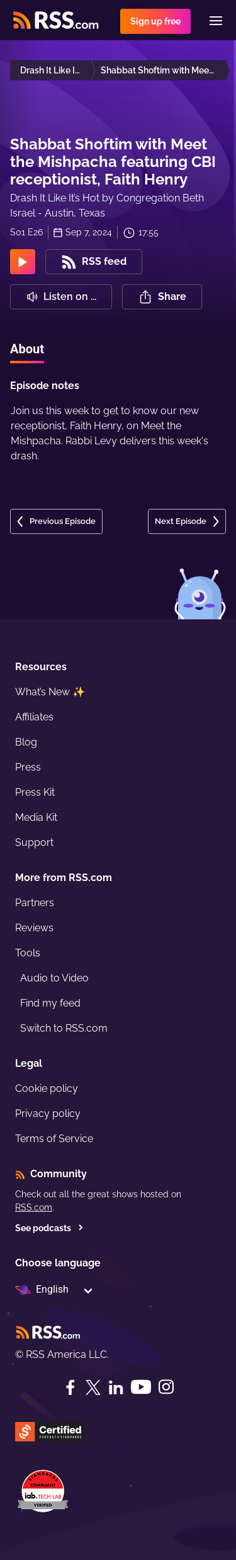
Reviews (34, 928)
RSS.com (33, 1207)
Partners (34, 903)
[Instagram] (166, 1387)
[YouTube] (141, 1387)
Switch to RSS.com (64, 1028)
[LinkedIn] (115, 1387)
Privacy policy (48, 1113)
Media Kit (36, 817)
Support (34, 842)
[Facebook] (70, 1387)
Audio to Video (54, 978)
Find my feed (50, 1003)
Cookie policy (46, 1088)
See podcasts (49, 1228)
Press (28, 767)
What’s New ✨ (50, 692)
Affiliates (34, 717)
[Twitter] (93, 1387)
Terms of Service (54, 1139)
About (27, 348)
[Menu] (215, 20)
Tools (27, 953)
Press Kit (35, 792)
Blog (26, 742)
